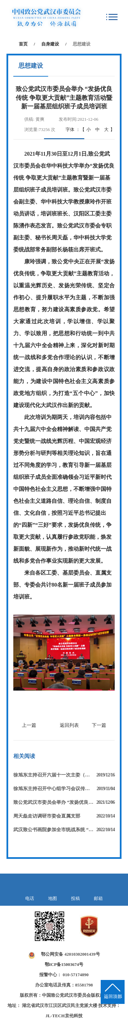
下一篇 (99, 725)
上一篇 (29, 725)
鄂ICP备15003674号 (64, 964)
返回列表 (69, 725)
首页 (23, 44)
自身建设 (50, 44)
